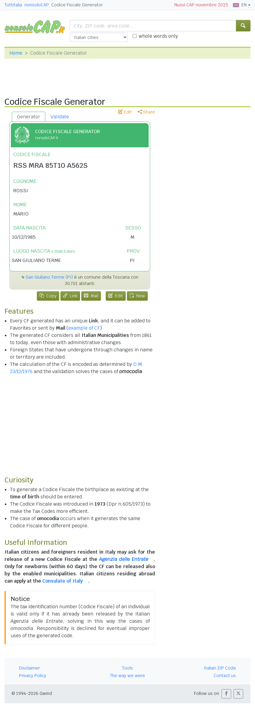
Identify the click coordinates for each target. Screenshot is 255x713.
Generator (28, 117)
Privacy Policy (32, 675)
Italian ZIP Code (220, 668)
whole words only (158, 36)
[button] (226, 694)
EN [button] (240, 5)
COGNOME (24, 181)
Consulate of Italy (62, 581)
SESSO (133, 228)
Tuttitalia (13, 5)
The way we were (127, 675)
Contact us (225, 675)
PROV (133, 251)
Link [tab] (70, 296)
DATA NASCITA (29, 228)
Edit (125, 112)
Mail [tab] (91, 296)
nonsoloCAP (36, 5)
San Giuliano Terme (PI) (49, 277)
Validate (59, 117)
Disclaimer (29, 668)
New (137, 296)
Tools (127, 668)
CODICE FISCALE (31, 154)
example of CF (84, 328)
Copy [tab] (48, 296)
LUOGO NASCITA (44, 251)
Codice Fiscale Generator (77, 5)
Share (146, 112)
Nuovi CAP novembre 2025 (201, 5)
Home (15, 53)
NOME (20, 204)
